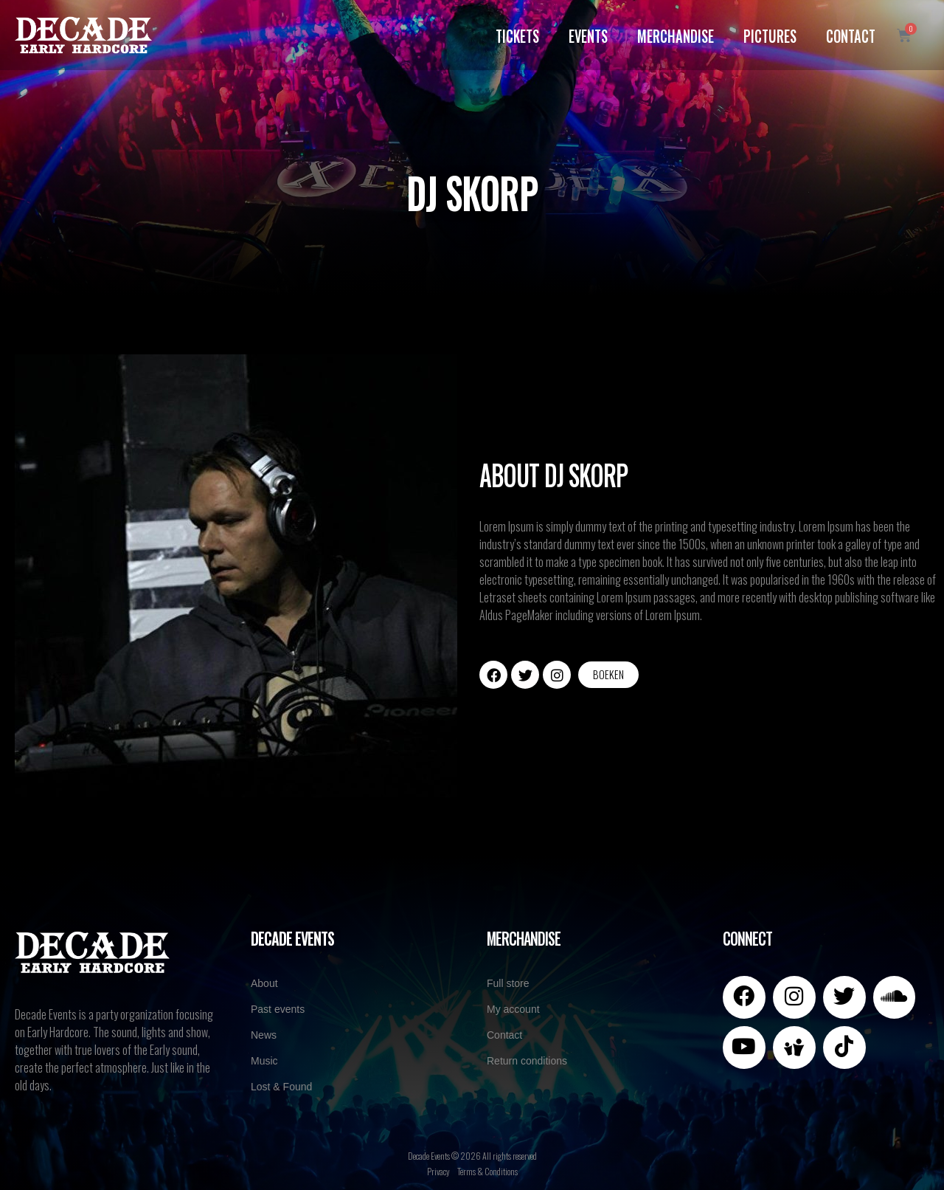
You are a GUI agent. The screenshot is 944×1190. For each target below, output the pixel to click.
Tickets (517, 35)
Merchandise (675, 35)
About (264, 983)
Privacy (438, 1171)
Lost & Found (281, 1087)
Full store (508, 983)
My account (513, 1009)
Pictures (769, 35)
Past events (278, 1009)
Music (264, 1061)
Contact (850, 35)
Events (588, 35)
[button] (608, 674)
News (264, 1035)
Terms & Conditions (487, 1171)
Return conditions (527, 1061)
